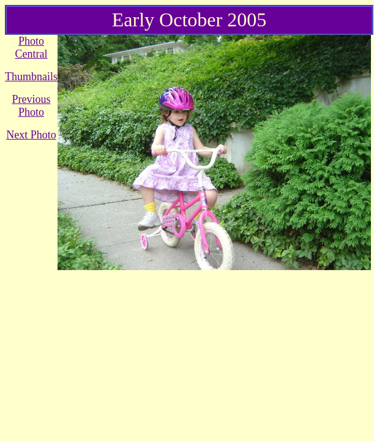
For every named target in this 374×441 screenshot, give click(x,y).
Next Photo (31, 135)
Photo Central (31, 47)
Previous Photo (31, 105)
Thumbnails (31, 76)
